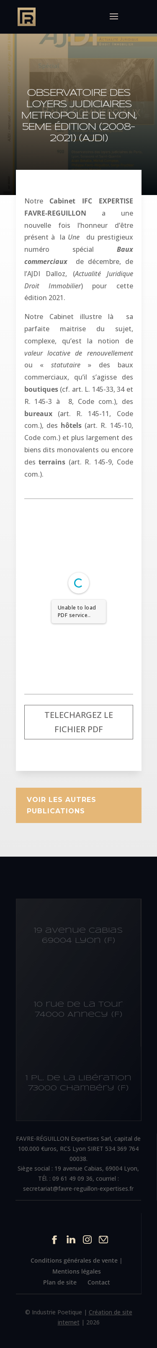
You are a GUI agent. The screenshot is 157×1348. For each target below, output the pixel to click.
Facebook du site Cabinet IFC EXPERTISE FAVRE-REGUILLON (54, 1239)
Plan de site (60, 1282)
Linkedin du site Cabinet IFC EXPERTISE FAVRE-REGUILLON (71, 1239)
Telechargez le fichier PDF (78, 722)
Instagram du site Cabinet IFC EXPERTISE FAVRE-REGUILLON (87, 1239)
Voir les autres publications (61, 805)
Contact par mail (103, 1239)
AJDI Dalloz (46, 273)
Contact (99, 1282)
